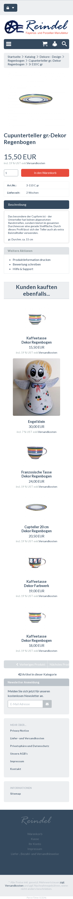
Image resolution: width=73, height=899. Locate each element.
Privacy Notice (19, 730)
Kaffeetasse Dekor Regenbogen (37, 340)
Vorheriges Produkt (30, 664)
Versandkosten (36, 163)
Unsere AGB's (19, 753)
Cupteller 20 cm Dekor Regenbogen (37, 529)
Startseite (14, 56)
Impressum (17, 761)
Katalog (30, 56)
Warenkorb (34, 834)
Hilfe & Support (23, 269)
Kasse (35, 839)
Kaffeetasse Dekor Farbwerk (36, 583)
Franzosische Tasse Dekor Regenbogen (36, 474)
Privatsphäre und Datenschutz (29, 746)
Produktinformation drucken (32, 259)
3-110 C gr (36, 64)
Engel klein (36, 421)
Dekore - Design (50, 56)
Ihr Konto (35, 844)
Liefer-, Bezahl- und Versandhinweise (35, 854)
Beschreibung (17, 204)
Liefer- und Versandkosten (27, 738)
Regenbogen (16, 60)
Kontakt (15, 768)
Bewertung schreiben (27, 264)
